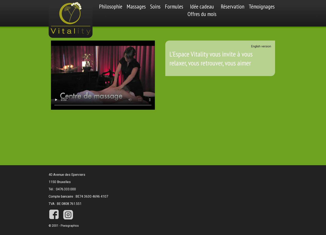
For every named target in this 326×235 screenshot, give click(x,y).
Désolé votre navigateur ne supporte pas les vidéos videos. (103, 75)
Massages (136, 6)
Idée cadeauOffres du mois (202, 10)
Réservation (232, 6)
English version (261, 46)
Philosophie (110, 6)
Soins (155, 6)
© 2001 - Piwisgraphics (64, 225)
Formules (174, 6)
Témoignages (262, 6)
